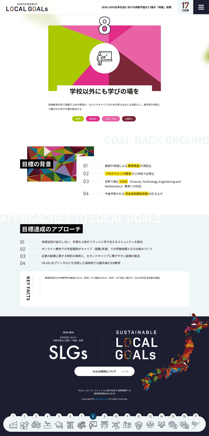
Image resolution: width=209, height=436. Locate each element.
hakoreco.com (101, 398)
